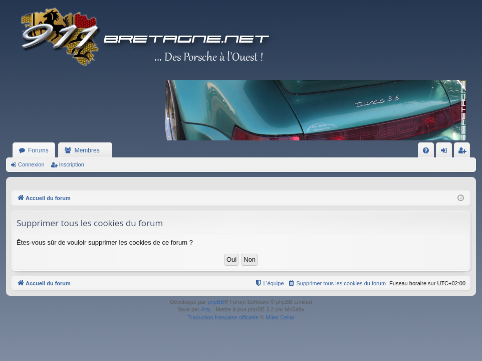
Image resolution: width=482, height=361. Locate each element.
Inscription (71, 164)
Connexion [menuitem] (446, 152)
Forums (38, 150)
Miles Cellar (280, 317)
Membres (87, 150)
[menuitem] (425, 150)
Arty (206, 309)
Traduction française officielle (223, 317)
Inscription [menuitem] (464, 152)
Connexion (31, 164)
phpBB (215, 302)
